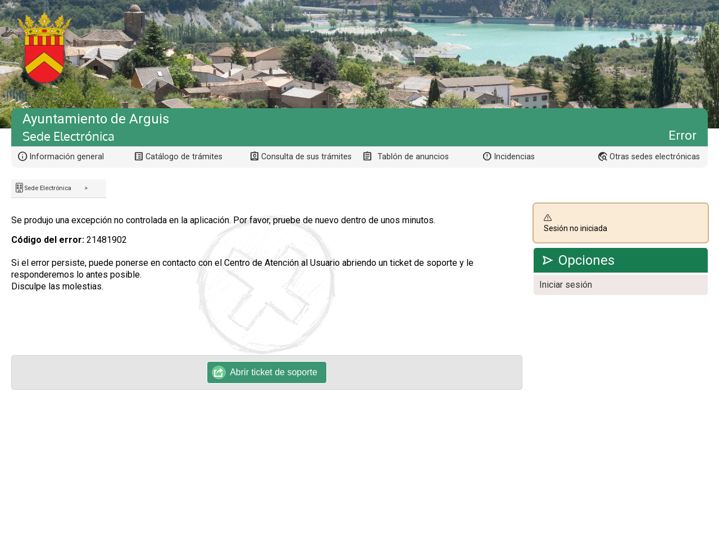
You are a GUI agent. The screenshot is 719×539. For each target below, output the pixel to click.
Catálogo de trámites (183, 157)
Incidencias (514, 157)
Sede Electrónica (47, 188)
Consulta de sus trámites (306, 157)
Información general (66, 157)
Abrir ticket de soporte (264, 372)
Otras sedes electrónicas (654, 157)
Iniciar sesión (565, 284)
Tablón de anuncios (413, 157)
